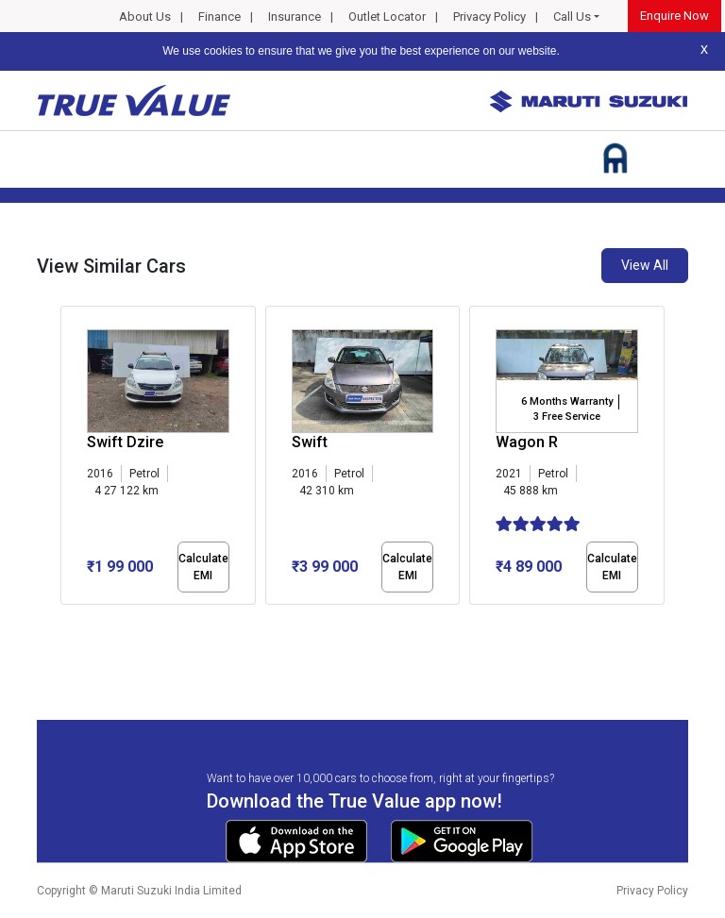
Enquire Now (674, 15)
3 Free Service (566, 416)
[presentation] (70, 458)
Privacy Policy (489, 16)
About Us (145, 16)
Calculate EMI (203, 567)
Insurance (294, 16)
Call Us (572, 16)
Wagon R (527, 442)
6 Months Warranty (567, 401)
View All (644, 265)
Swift (310, 442)
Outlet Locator (387, 16)
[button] (66, 621)
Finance (219, 16)
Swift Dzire (125, 442)
